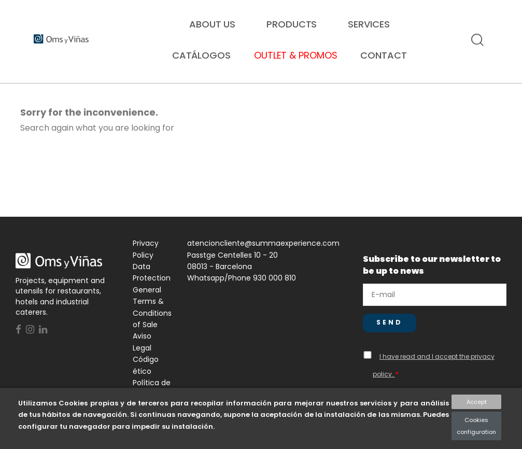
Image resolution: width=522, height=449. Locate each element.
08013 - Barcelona (219, 276)
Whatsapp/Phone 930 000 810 (241, 288)
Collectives (200, 92)
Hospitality (330, 92)
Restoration (67, 92)
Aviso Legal (142, 351)
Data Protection (152, 282)
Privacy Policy (146, 259)
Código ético (146, 375)
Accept (477, 402)
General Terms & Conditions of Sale (152, 317)
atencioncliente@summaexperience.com (263, 253)
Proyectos (458, 92)
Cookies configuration (476, 426)
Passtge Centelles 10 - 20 (232, 265)
